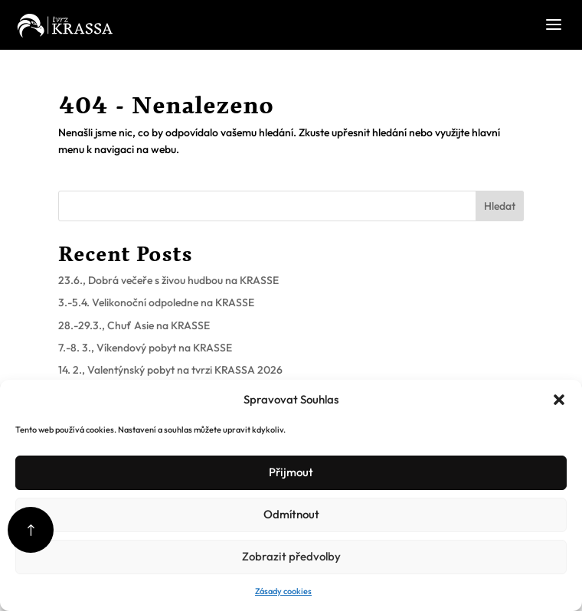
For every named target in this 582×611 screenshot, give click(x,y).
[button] (559, 399)
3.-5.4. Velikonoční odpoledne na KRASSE (156, 302)
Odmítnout (291, 514)
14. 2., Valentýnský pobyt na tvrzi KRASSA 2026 (170, 370)
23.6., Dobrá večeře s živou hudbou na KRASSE (168, 280)
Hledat (499, 206)
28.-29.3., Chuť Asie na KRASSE (134, 325)
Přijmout (291, 472)
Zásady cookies (283, 591)
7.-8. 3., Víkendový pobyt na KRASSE (145, 348)
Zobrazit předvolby (291, 556)
